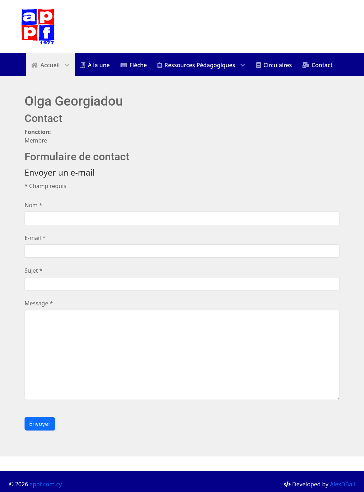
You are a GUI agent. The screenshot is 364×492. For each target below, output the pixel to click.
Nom (33, 205)
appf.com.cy (46, 484)
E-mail (35, 238)
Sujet (34, 270)
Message (39, 303)
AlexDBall (342, 484)
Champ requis (45, 186)
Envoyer (39, 424)
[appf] (38, 26)
